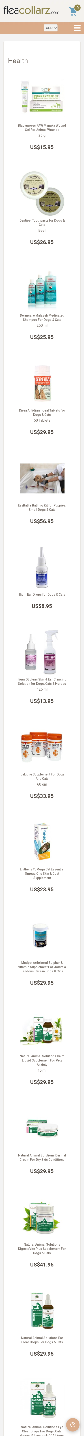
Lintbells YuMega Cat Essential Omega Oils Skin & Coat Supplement (42, 874)
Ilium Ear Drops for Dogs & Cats (42, 594)
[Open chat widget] (73, 1425)
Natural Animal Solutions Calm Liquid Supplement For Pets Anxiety (42, 1060)
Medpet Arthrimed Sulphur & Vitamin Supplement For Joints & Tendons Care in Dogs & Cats (42, 967)
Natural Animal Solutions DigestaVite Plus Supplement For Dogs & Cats (42, 1249)
